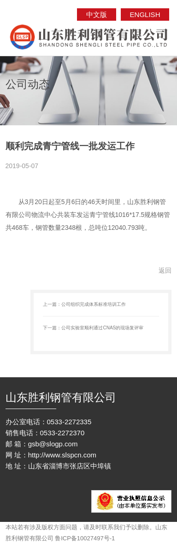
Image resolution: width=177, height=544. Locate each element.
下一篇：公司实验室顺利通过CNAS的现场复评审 (93, 327)
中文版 (96, 14)
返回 (165, 270)
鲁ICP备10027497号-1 (85, 538)
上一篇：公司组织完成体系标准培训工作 (84, 304)
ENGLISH (145, 14)
